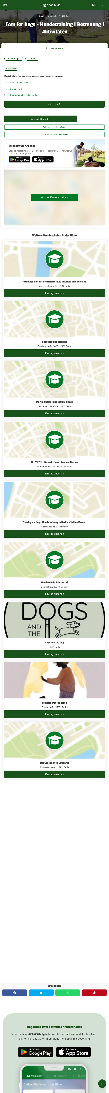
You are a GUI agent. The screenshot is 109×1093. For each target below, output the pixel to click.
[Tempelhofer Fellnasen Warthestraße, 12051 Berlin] (54, 690)
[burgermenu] (5, 5)
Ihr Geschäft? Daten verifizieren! (54, 134)
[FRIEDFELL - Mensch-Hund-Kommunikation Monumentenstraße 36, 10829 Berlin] (54, 449)
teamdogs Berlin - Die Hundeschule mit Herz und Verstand (54, 281)
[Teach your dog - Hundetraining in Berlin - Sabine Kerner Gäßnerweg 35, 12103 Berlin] (54, 509)
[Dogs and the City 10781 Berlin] (54, 630)
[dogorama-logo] (51, 5)
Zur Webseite (16, 89)
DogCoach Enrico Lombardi (54, 762)
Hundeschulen (52, 16)
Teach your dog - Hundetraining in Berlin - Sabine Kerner (54, 522)
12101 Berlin (65, 16)
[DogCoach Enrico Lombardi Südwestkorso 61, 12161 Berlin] (54, 750)
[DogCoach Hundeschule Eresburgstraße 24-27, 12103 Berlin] (54, 329)
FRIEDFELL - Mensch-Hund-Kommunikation (54, 462)
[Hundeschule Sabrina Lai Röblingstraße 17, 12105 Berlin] (54, 570)
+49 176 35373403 (19, 82)
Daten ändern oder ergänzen (54, 127)
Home (41, 16)
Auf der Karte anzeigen (54, 197)
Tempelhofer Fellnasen (54, 702)
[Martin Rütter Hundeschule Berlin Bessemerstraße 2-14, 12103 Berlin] (54, 389)
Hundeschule (11, 69)
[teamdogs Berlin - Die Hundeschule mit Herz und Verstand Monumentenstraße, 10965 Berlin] (54, 269)
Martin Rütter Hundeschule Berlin (54, 402)
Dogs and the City (54, 642)
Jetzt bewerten (54, 48)
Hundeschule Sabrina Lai (54, 582)
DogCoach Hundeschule (54, 341)
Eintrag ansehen (54, 293)
